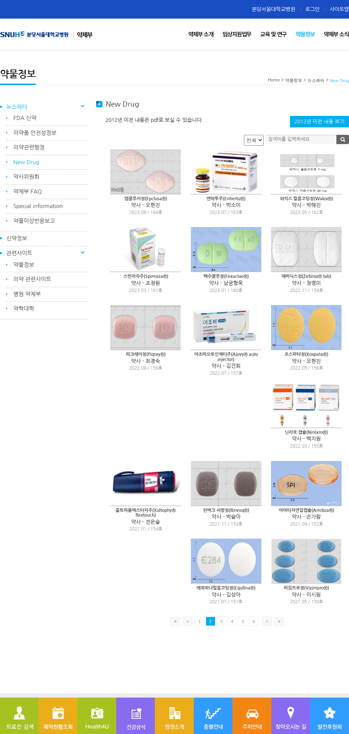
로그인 (312, 9)
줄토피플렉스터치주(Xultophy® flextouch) (145, 513)
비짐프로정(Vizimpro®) (306, 588)
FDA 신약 (24, 118)
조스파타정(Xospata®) (306, 354)
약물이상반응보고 (34, 221)
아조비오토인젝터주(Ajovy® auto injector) (226, 357)
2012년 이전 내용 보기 (319, 121)
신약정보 (16, 238)
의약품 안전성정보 (34, 133)
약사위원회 (26, 176)
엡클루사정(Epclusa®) (145, 199)
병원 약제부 (27, 294)
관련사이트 (19, 253)
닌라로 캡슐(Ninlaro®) (306, 432)
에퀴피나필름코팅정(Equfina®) (225, 588)
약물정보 (23, 264)
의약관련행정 (29, 147)
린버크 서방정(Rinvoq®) (226, 510)
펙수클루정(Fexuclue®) (226, 276)
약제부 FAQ (27, 191)
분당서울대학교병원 (273, 9)
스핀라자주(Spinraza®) (145, 276)
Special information (38, 206)
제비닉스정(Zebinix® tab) (306, 276)
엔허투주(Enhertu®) (225, 199)
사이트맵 (339, 9)
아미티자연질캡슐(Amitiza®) (306, 510)
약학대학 (23, 308)
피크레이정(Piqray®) (146, 354)
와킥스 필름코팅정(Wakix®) (306, 199)
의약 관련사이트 (32, 279)
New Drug (26, 162)
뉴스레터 (16, 107)
